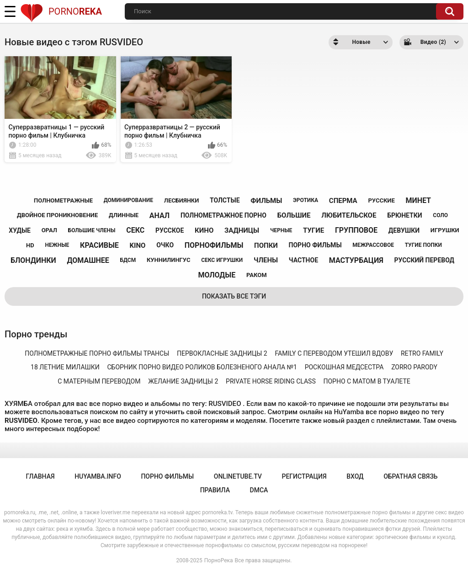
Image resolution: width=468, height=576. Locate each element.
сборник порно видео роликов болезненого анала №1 (202, 367)
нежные (57, 245)
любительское (348, 215)
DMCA (259, 490)
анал (159, 215)
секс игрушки (222, 260)
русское (169, 230)
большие (294, 215)
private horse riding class (271, 381)
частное (303, 260)
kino (138, 245)
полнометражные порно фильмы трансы (97, 353)
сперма (343, 201)
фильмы (266, 201)
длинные (123, 215)
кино (204, 230)
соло (440, 215)
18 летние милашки (65, 367)
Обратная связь (410, 476)
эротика (305, 200)
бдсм (128, 260)
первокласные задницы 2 (222, 353)
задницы (241, 230)
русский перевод (424, 260)
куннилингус (168, 259)
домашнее (88, 260)
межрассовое (373, 245)
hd (30, 245)
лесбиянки (181, 200)
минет (418, 200)
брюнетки (404, 215)
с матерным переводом (99, 381)
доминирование (128, 200)
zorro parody (414, 367)
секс (135, 230)
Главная (40, 476)
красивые (99, 245)
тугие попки (423, 245)
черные (281, 230)
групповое (356, 230)
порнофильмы (214, 245)
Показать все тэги (234, 296)
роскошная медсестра (344, 367)
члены (266, 260)
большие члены (92, 230)
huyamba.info (97, 476)
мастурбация (356, 260)
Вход (354, 476)
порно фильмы (315, 245)
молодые (216, 275)
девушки (404, 230)
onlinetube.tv (238, 476)
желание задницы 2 (183, 381)
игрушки (445, 230)
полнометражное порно (223, 215)
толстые (225, 200)
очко (165, 245)
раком (256, 275)
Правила (215, 490)
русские (381, 200)
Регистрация (304, 476)
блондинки (33, 260)
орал (49, 230)
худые (20, 230)
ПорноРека (218, 560)
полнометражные (63, 200)
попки (266, 245)
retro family (422, 353)
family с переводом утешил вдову (334, 353)
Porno (61, 11)
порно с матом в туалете (366, 381)
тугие (313, 230)
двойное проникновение (57, 215)
